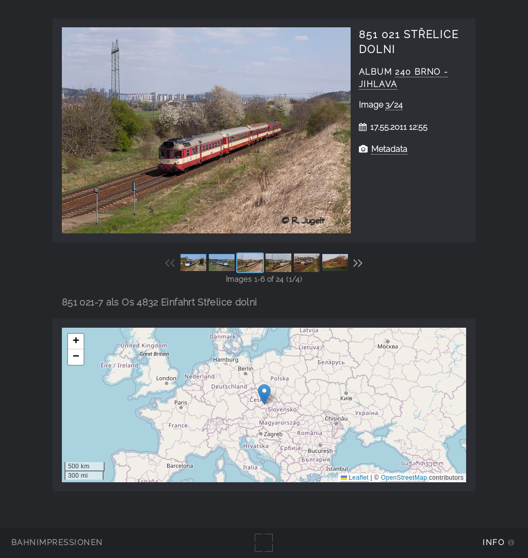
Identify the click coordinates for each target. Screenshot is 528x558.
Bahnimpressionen (57, 542)
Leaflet (355, 477)
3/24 (394, 105)
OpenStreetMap (404, 477)
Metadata (389, 149)
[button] (264, 394)
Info (493, 542)
